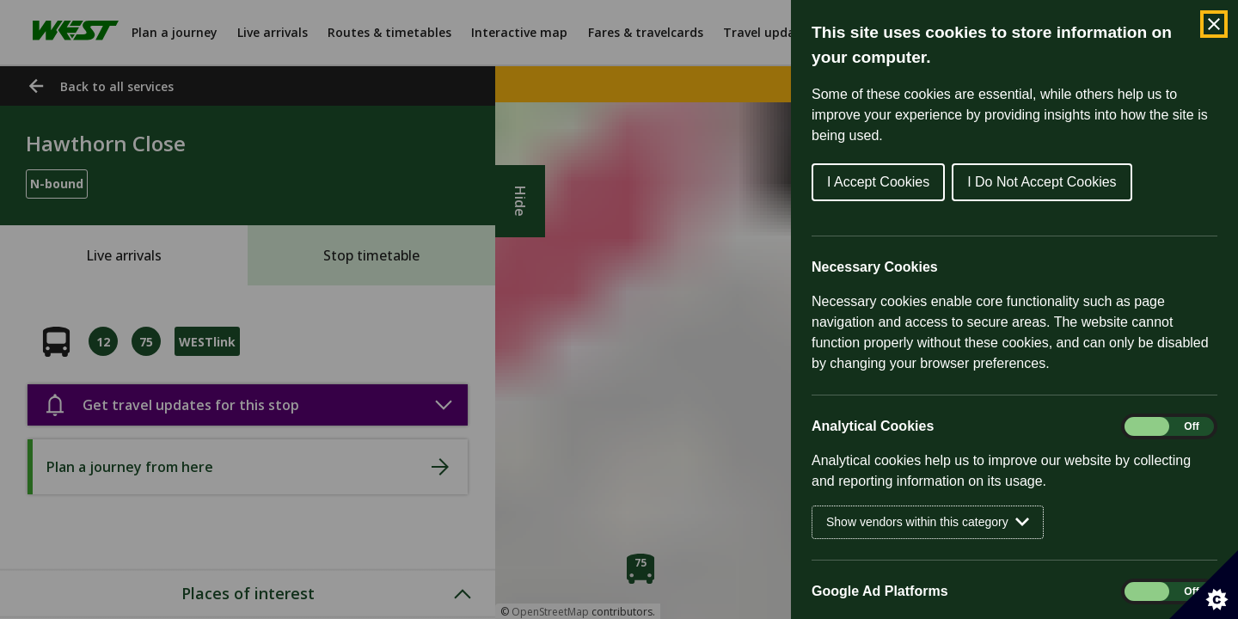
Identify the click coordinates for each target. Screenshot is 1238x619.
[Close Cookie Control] (1214, 24)
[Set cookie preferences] (1203, 584)
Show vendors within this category (927, 522)
